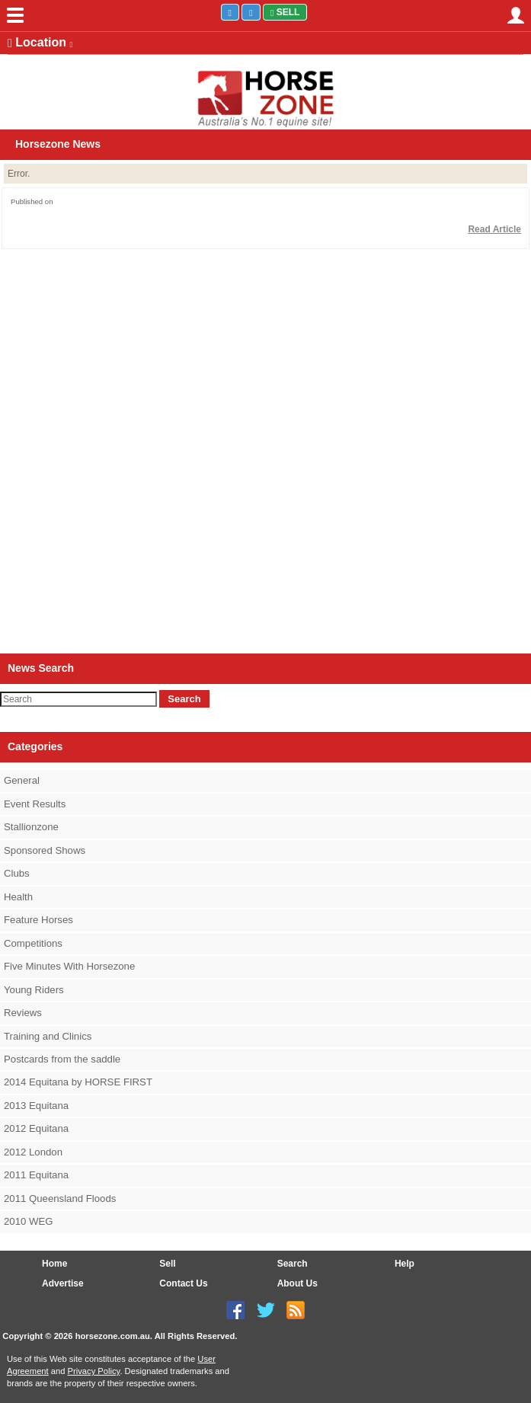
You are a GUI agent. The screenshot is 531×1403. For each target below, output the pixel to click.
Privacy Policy (94, 1371)
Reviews (23, 1012)
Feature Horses (38, 919)
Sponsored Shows (44, 850)
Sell (284, 12)
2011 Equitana (36, 1175)
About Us (297, 1283)
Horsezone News (58, 144)
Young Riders (34, 990)
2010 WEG (28, 1221)
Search (184, 699)
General (22, 780)
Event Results (35, 804)
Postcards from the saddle (62, 1059)
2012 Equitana (36, 1128)
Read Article (494, 229)
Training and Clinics (47, 1036)
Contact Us (183, 1283)
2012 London (33, 1152)
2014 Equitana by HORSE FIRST (78, 1082)
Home (54, 1263)
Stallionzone (31, 827)
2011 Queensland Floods (60, 1198)
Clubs (17, 873)
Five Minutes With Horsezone (69, 966)
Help (404, 1263)
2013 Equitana (36, 1105)
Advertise (63, 1283)
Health (18, 897)
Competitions (33, 943)
